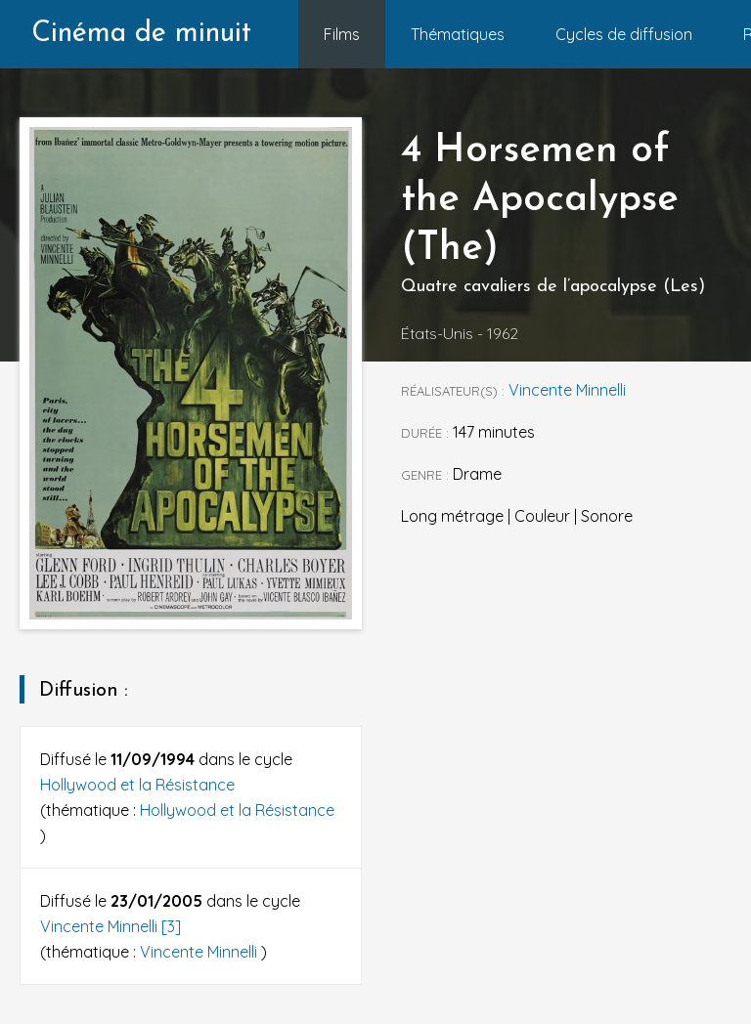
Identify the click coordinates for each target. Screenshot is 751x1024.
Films (342, 34)
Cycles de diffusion (623, 34)
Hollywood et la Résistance (137, 784)
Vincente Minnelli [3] (110, 926)
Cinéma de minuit (141, 34)
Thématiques (458, 34)
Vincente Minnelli (200, 951)
